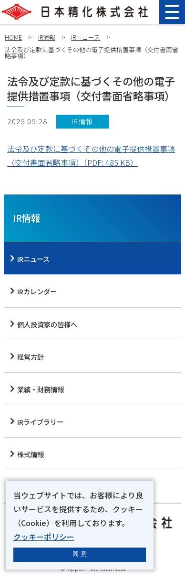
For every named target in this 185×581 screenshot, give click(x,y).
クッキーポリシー (43, 536)
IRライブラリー (40, 422)
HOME (13, 37)
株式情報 (30, 454)
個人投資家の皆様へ (47, 324)
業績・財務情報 (40, 389)
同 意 (79, 554)
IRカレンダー (37, 291)
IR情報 (46, 37)
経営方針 (30, 357)
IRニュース (85, 37)
